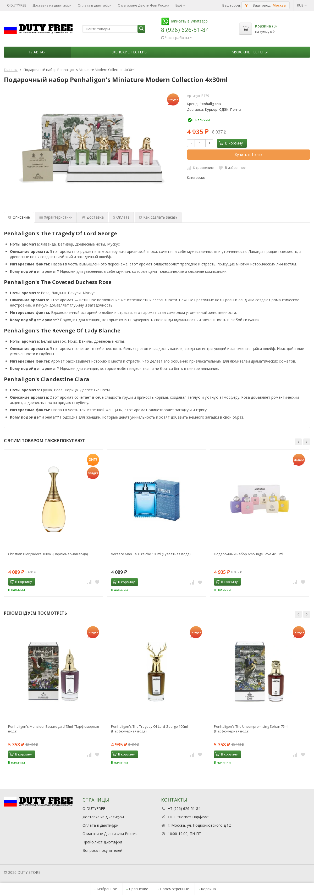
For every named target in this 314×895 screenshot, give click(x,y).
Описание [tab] (19, 217)
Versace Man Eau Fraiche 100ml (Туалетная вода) (150, 554)
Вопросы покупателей (102, 850)
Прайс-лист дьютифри (102, 842)
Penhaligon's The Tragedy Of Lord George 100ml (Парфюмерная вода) (149, 728)
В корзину (231, 143)
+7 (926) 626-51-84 (184, 808)
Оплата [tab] (121, 217)
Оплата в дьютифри (95, 5)
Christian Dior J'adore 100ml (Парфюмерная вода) (48, 554)
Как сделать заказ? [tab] (158, 217)
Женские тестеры (129, 51)
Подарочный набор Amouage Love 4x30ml (248, 554)
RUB (302, 5)
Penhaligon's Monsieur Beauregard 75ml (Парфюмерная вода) (53, 728)
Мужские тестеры (250, 51)
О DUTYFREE (16, 5)
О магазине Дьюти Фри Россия (143, 5)
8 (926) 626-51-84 (185, 30)
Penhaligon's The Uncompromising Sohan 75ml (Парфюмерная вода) (251, 728)
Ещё (180, 5)
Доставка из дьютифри (51, 5)
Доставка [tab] (93, 217)
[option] (53, 522)
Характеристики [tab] (56, 217)
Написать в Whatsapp (184, 21)
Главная (37, 51)
